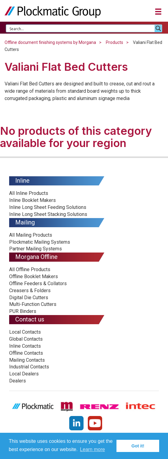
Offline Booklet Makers (33, 276)
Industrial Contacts (29, 367)
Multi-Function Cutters (32, 304)
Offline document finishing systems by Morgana (50, 42)
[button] (158, 12)
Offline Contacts (26, 353)
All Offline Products (29, 269)
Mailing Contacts (27, 360)
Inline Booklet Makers (32, 200)
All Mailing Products (30, 235)
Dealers (17, 381)
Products (114, 42)
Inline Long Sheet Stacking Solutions (48, 214)
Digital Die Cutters (28, 297)
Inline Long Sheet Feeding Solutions (47, 207)
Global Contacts (26, 339)
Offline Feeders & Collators (38, 283)
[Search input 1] (80, 28)
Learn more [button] (92, 449)
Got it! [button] (137, 445)
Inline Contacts (25, 346)
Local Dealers (24, 374)
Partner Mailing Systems (35, 249)
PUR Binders (22, 311)
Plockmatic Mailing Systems (39, 242)
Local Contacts (25, 332)
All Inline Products (28, 193)
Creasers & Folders (30, 290)
